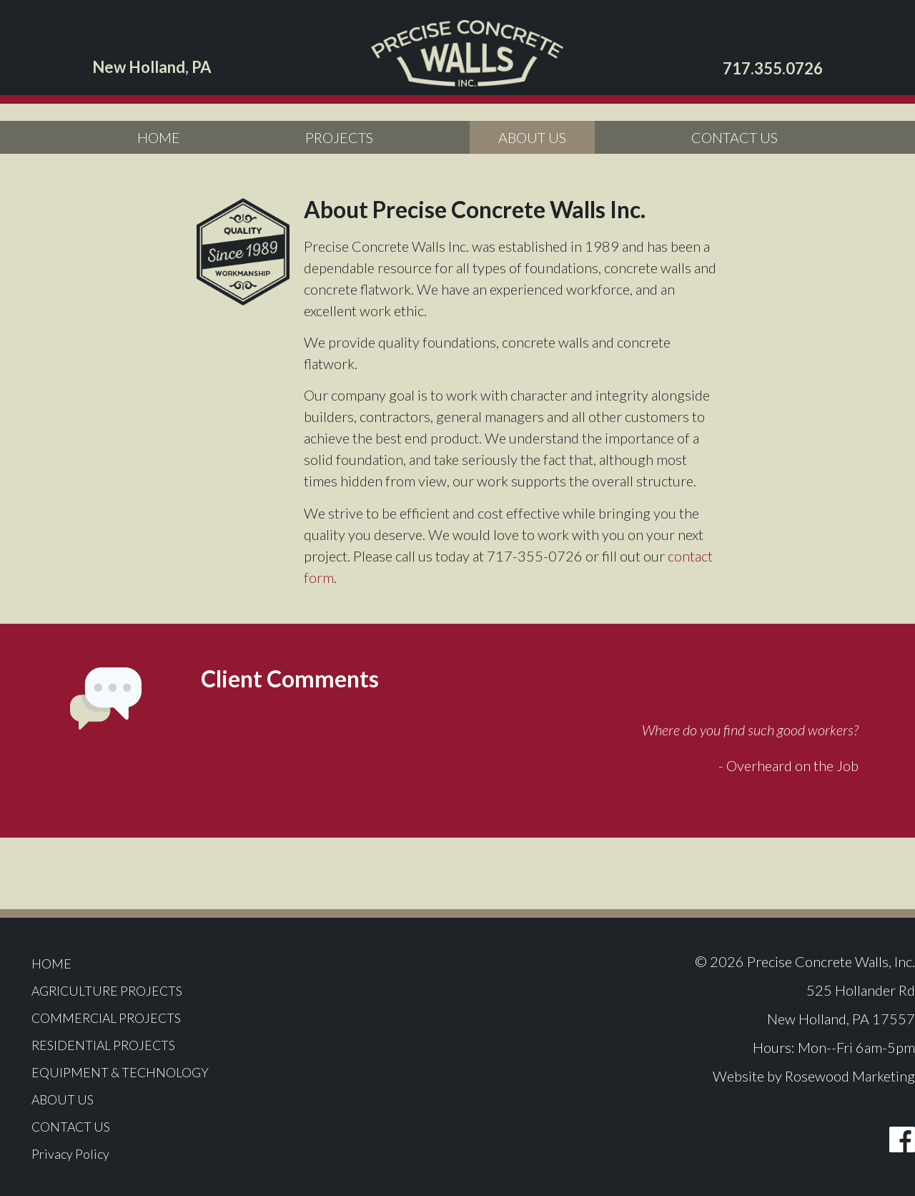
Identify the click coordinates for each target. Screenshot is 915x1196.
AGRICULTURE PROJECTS (121, 990)
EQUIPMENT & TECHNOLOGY (135, 1072)
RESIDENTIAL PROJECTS (117, 1045)
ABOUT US (532, 137)
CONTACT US (734, 137)
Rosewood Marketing (850, 1075)
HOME (158, 137)
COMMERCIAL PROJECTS (121, 1017)
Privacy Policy (81, 1153)
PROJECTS (339, 137)
